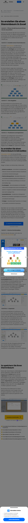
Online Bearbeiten (14, 519)
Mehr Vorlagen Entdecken (14, 270)
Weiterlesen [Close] (14, 274)
